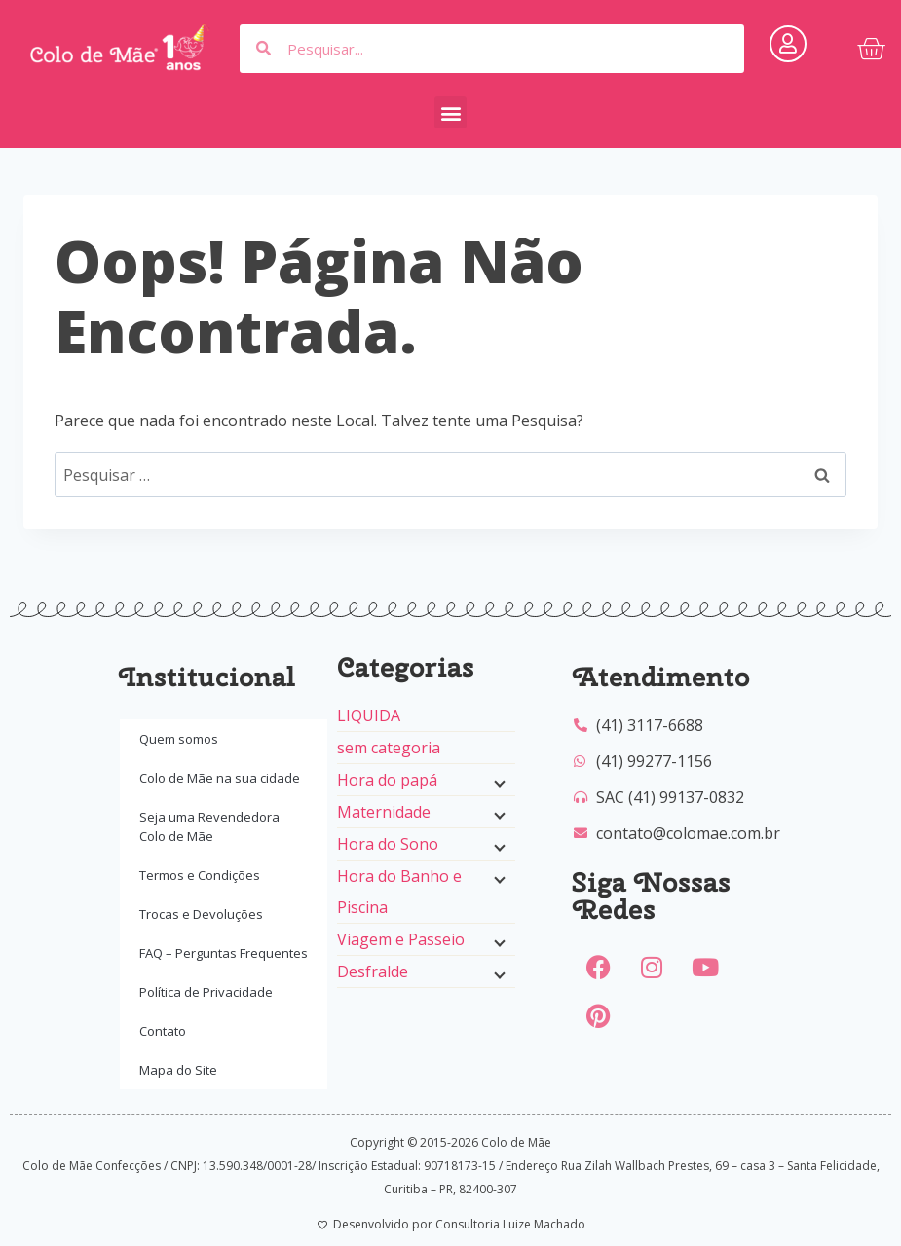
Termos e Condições (199, 875)
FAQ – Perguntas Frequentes (223, 953)
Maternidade (384, 812)
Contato (162, 1031)
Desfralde (372, 971)
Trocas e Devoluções (201, 914)
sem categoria (388, 747)
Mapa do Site (178, 1070)
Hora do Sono (387, 844)
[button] (450, 112)
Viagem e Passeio (401, 939)
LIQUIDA (368, 715)
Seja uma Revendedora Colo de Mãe (209, 826)
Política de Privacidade (206, 992)
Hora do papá (387, 779)
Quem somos (178, 739)
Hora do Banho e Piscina (399, 891)
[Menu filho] (497, 781)
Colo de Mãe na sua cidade (219, 778)
